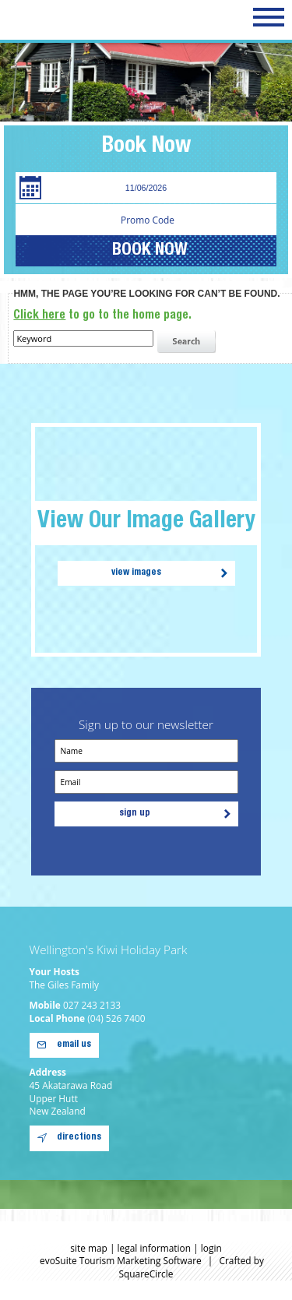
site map (88, 1248)
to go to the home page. (102, 316)
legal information (154, 1248)
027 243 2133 (92, 1005)
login (211, 1248)
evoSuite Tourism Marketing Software (121, 1260)
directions (79, 1137)
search (188, 342)
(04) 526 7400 (116, 1018)
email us (74, 1045)
